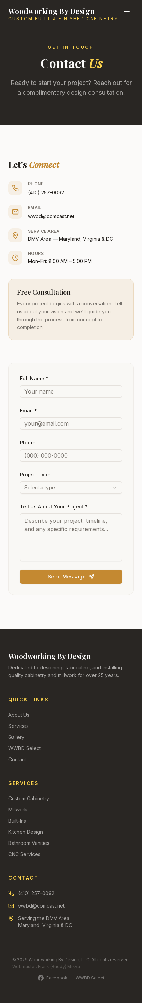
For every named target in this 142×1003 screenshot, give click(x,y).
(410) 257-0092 (46, 192)
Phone (28, 442)
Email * (28, 410)
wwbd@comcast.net (51, 216)
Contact (17, 759)
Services (18, 726)
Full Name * (34, 378)
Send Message (71, 577)
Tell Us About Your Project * (54, 507)
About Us (18, 715)
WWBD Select (24, 748)
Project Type (35, 474)
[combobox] (71, 487)
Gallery (16, 737)
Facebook (52, 978)
